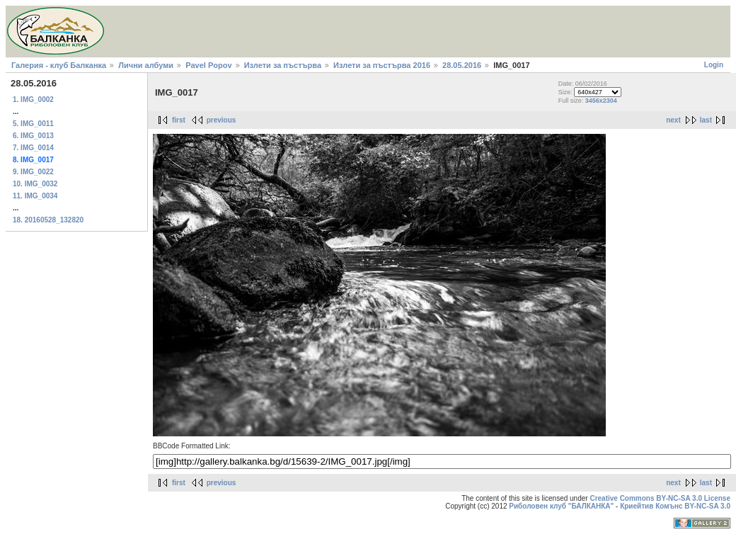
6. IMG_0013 (33, 136)
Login (713, 65)
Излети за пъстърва (282, 65)
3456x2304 (601, 100)
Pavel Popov (208, 65)
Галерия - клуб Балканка (58, 65)
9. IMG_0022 (33, 172)
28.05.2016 (461, 65)
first (178, 120)
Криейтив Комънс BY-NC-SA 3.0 (675, 506)
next (673, 120)
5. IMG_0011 (33, 124)
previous (221, 120)
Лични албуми (145, 65)
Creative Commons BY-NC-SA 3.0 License (660, 498)
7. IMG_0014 (33, 148)
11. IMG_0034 (35, 196)
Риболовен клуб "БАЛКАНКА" (561, 506)
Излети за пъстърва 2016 (381, 65)
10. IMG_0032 (35, 184)
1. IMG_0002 (33, 99)
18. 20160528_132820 (48, 220)
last (706, 120)
